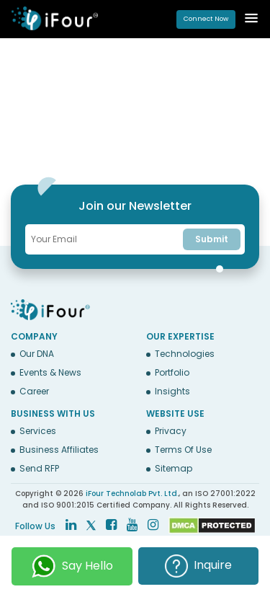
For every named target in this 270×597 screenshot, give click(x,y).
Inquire (198, 566)
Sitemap (173, 468)
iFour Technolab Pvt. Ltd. (132, 493)
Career (34, 391)
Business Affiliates (59, 450)
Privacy (170, 431)
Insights (172, 391)
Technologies (185, 354)
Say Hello (72, 566)
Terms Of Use (183, 450)
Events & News (50, 373)
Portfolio (172, 373)
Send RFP (39, 468)
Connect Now (206, 18)
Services (37, 431)
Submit (211, 239)
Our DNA (36, 354)
